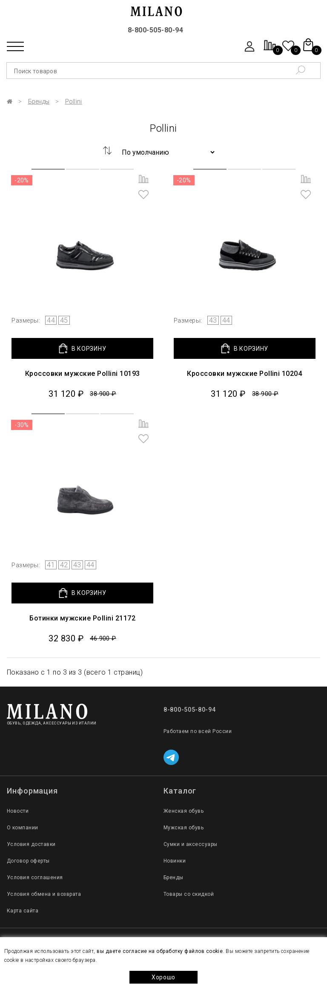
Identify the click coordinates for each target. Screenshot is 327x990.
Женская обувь (184, 811)
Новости (18, 811)
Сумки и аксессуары (191, 844)
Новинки (175, 861)
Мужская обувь (184, 828)
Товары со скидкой (189, 894)
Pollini (73, 101)
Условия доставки (31, 844)
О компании (22, 828)
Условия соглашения (35, 877)
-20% (21, 180)
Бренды (39, 101)
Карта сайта (22, 911)
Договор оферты (28, 861)
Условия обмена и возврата (44, 894)
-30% (21, 424)
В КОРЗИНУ (82, 348)
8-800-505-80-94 (155, 30)
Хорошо (163, 977)
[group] (83, 238)
